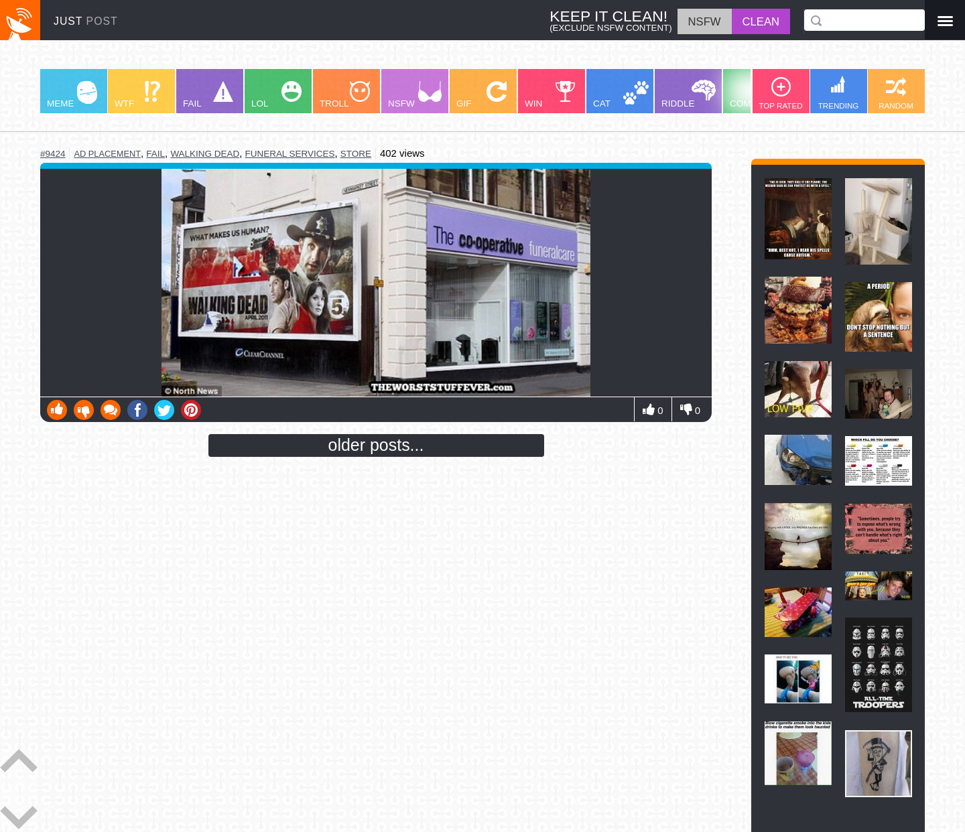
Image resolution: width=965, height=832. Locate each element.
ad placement (107, 154)
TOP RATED (780, 93)
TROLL (345, 95)
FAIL (208, 95)
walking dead (204, 154)
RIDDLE (688, 94)
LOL (276, 95)
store (355, 154)
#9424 (52, 154)
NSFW (415, 95)
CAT (621, 95)
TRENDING (838, 93)
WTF (137, 95)
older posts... (376, 444)
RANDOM (896, 93)
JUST (86, 21)
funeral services (290, 154)
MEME (72, 95)
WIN (550, 95)
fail (155, 154)
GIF (481, 95)
